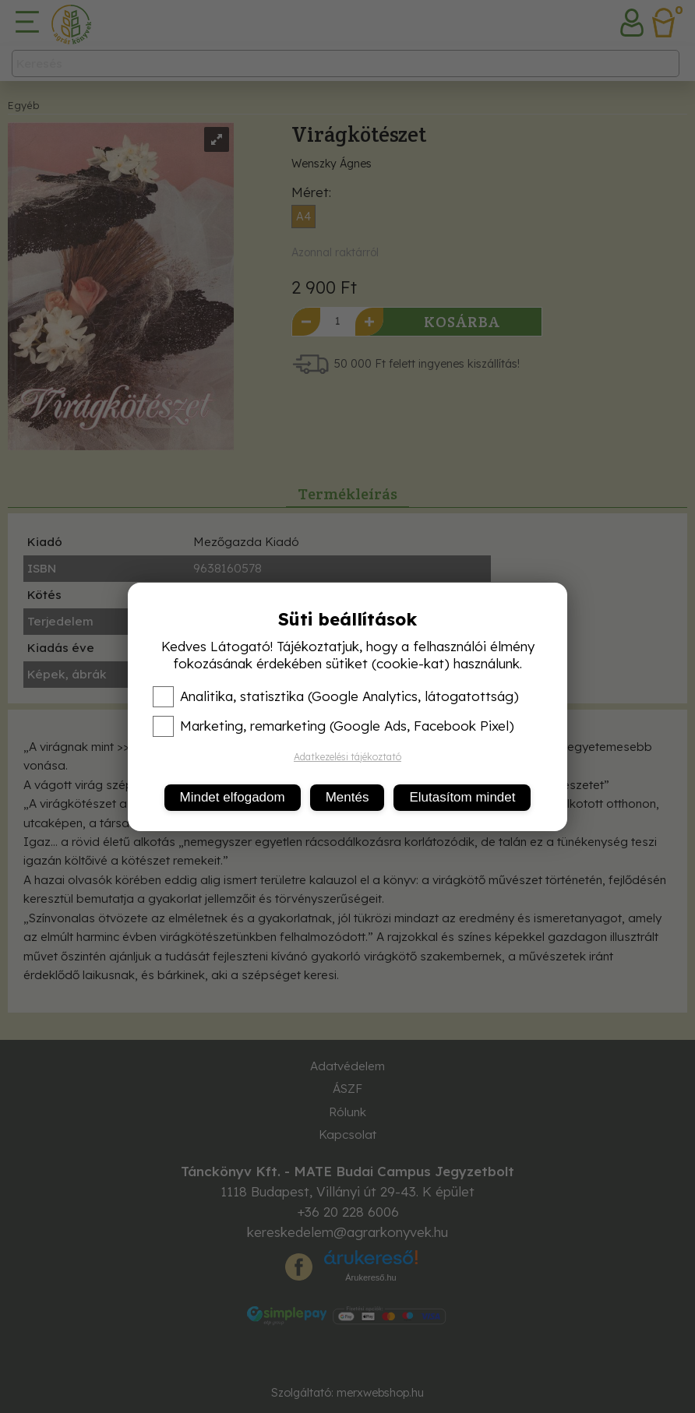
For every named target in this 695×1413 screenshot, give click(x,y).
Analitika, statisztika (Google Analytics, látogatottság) (336, 696)
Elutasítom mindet (462, 797)
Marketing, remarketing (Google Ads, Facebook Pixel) (333, 726)
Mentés (347, 797)
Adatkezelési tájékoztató (347, 757)
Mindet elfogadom (232, 797)
